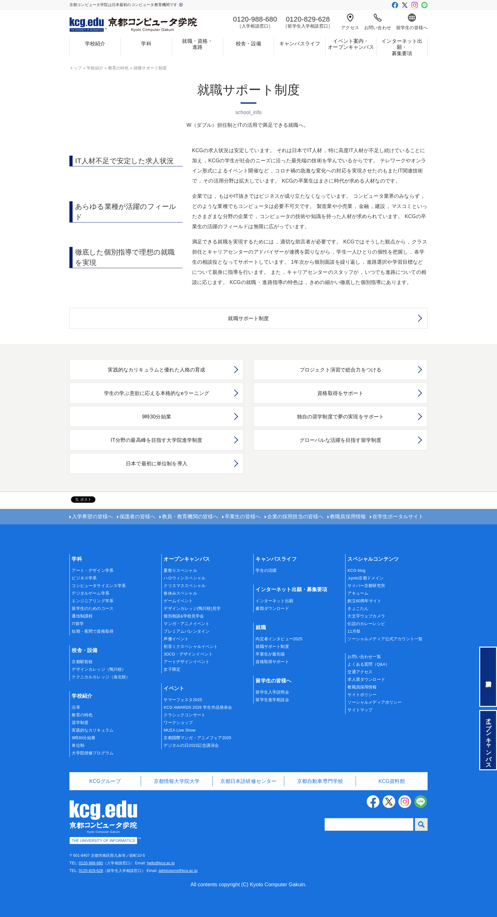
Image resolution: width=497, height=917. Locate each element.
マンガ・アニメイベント (187, 623)
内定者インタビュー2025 (278, 638)
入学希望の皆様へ (92, 516)
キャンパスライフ (299, 43)
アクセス (350, 22)
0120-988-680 (91, 863)
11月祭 (353, 631)
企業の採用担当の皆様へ (295, 516)
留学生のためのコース (92, 608)
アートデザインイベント (187, 661)
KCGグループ (105, 781)
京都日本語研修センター (248, 781)
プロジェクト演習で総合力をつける (341, 369)
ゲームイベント (178, 600)
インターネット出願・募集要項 (401, 47)
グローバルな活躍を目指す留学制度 (341, 440)
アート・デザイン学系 (92, 570)
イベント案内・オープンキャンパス (351, 44)
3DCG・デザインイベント (188, 654)
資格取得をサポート (340, 393)
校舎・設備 (248, 43)
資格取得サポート (272, 661)
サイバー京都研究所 (366, 585)
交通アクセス (359, 671)
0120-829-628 (91, 871)
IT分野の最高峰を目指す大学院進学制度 (156, 440)
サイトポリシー (362, 694)
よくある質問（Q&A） (368, 664)
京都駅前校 (82, 661)
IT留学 (78, 623)
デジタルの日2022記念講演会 (191, 745)
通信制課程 (82, 616)
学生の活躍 (265, 570)
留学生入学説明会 (272, 692)
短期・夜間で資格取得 (92, 631)
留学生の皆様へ (412, 22)
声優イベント (176, 638)
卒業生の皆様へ (243, 516)
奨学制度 (80, 722)
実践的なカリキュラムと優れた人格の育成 (156, 369)
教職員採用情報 (348, 516)
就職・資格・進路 (197, 44)
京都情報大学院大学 (177, 781)
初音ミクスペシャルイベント (191, 646)
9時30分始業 (156, 416)
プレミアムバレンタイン (187, 631)
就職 (260, 627)
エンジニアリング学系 (92, 600)
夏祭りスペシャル (180, 570)
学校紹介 (95, 43)
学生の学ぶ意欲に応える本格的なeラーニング (156, 393)
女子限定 (172, 669)
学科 (146, 43)
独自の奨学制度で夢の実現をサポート (340, 416)
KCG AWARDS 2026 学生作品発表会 (198, 707)
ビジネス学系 (84, 578)
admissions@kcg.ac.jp (177, 871)
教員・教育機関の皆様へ (190, 516)
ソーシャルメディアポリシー (374, 702)
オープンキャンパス (187, 559)
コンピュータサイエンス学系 (99, 585)
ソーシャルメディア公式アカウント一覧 (385, 638)
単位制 (78, 745)
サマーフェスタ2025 (183, 699)
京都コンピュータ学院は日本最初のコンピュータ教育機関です (126, 5)
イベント (174, 688)
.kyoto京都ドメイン (365, 578)
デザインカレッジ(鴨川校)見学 (192, 608)
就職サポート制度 (248, 318)
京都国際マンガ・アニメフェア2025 (197, 737)
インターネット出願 (274, 600)
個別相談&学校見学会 (184, 616)
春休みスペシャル (180, 593)
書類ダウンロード (272, 608)
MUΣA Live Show (179, 730)
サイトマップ (359, 709)
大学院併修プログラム (92, 753)
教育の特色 (118, 68)
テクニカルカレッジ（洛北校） (101, 677)
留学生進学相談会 (272, 699)
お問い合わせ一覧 (364, 656)
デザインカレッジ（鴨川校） (99, 669)
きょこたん (357, 608)
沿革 (76, 707)
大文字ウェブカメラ (366, 616)
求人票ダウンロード (366, 679)
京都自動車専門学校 (320, 781)
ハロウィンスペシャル (184, 578)
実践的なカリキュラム (92, 730)
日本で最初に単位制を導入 (156, 463)
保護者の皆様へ (137, 516)
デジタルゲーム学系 (90, 593)
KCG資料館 (391, 781)
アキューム (357, 593)
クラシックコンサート (184, 715)
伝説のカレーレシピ (366, 623)
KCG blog (356, 570)
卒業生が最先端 (270, 654)
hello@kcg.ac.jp (161, 863)
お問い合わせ (377, 22)
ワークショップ (178, 722)
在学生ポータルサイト (398, 516)
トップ (75, 68)
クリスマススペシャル (184, 585)
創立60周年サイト (364, 600)
